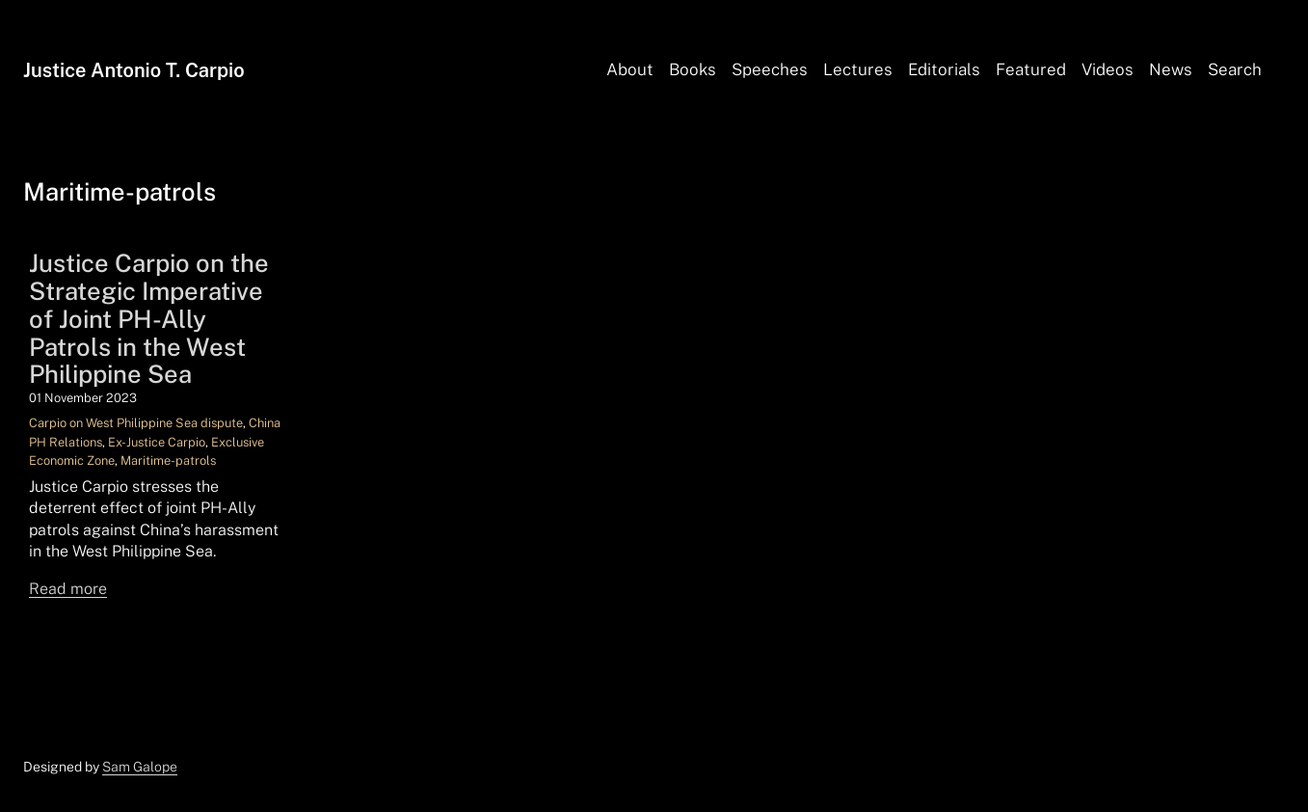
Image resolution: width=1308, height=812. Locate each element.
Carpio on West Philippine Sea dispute (136, 423)
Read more (68, 589)
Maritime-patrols (168, 460)
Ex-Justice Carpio (156, 442)
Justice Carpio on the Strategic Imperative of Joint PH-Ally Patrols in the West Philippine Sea (149, 319)
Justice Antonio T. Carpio (134, 70)
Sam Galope (139, 766)
